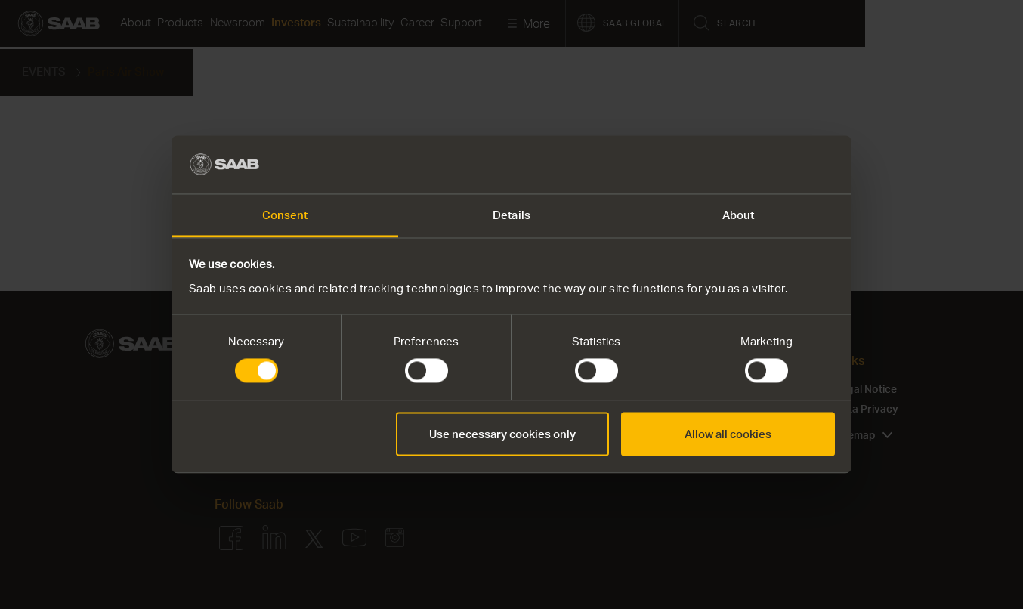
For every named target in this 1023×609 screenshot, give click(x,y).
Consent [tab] (285, 214)
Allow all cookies (728, 433)
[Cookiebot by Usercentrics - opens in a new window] (769, 164)
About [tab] (738, 214)
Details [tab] (511, 214)
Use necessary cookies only (502, 433)
